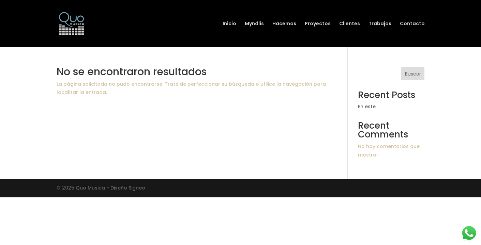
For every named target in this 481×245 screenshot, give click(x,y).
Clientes (349, 24)
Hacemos (284, 24)
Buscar (413, 73)
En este (367, 106)
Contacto (412, 24)
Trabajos (380, 24)
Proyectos (318, 24)
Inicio (229, 24)
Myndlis (254, 24)
